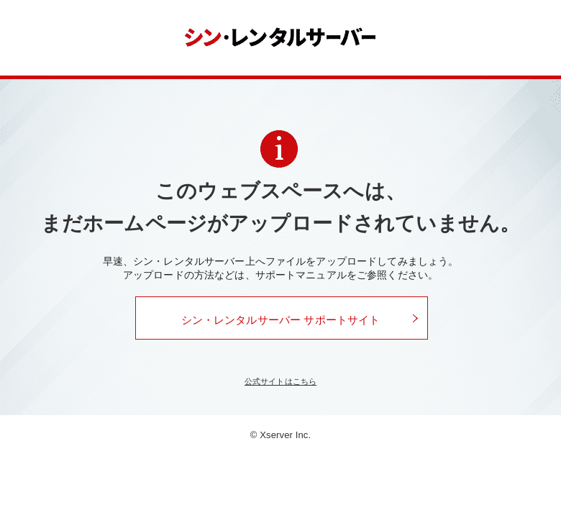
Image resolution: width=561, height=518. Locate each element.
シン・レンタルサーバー (281, 37)
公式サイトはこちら (280, 381)
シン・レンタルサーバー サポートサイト (280, 320)
